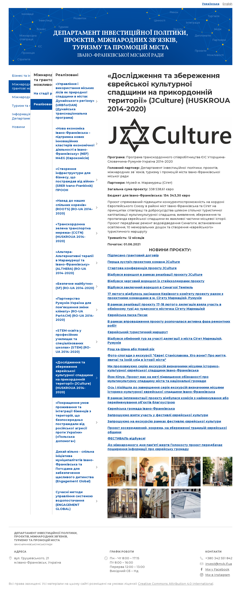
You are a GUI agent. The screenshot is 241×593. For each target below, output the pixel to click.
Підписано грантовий (126, 255)
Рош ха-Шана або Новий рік (131, 349)
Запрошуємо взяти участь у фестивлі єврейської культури (158, 415)
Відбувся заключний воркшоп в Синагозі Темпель (150, 287)
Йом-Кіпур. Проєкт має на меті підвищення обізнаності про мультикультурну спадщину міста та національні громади (158, 379)
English (227, 3)
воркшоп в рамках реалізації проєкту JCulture (163, 275)
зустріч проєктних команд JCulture (150, 262)
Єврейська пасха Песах (128, 315)
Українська (210, 3)
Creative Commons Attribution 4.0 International (175, 584)
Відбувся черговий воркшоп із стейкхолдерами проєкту (156, 281)
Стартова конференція (128, 268)
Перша (114, 262)
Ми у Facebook (217, 569)
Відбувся (116, 275)
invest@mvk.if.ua (218, 564)
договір (152, 255)
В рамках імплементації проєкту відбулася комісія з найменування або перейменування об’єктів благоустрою (168, 400)
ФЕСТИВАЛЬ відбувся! (126, 438)
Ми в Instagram (217, 575)
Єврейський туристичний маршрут (138, 332)
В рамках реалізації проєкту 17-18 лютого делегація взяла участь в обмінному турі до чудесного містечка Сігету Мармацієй (164, 306)
